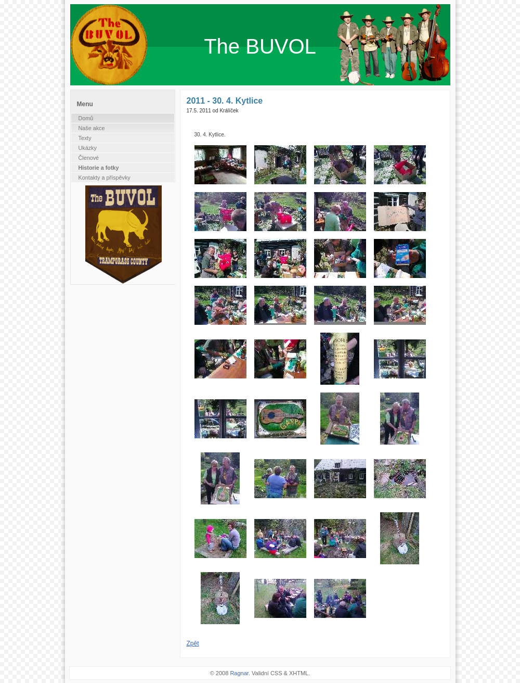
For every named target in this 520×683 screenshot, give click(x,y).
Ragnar (239, 673)
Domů (86, 118)
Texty (85, 138)
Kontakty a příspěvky (105, 177)
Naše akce (92, 128)
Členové (89, 158)
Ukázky (88, 148)
